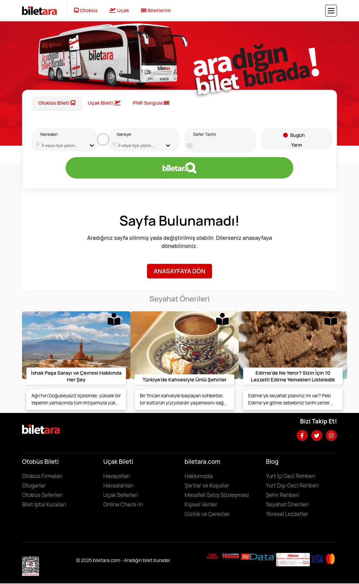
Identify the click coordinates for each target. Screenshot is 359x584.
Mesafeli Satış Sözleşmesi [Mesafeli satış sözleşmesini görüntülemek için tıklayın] (217, 495)
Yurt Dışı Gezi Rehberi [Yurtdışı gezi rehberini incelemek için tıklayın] (292, 485)
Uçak (119, 10)
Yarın (296, 145)
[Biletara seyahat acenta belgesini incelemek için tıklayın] (231, 556)
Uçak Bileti (104, 102)
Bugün (297, 135)
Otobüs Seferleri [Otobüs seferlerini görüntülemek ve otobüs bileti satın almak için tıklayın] (42, 495)
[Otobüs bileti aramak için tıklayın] (179, 168)
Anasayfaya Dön (179, 271)
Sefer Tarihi (204, 134)
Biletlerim (156, 10)
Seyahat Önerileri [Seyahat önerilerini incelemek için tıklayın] (287, 504)
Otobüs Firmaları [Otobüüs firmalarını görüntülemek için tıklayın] (42, 476)
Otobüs (86, 10)
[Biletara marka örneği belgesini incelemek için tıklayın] (212, 556)
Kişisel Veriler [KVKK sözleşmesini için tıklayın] (201, 504)
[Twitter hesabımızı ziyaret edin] (316, 435)
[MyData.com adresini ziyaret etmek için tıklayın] (258, 557)
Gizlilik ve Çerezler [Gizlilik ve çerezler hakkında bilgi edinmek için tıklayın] (207, 514)
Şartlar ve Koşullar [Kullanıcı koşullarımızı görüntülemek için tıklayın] (207, 485)
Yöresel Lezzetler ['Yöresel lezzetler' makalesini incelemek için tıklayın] (287, 514)
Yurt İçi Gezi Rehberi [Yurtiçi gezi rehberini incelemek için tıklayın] (290, 476)
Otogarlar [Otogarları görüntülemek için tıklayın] (34, 485)
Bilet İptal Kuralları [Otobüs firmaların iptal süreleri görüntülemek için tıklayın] (44, 504)
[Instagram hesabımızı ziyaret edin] (331, 435)
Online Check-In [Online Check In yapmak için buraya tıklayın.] (123, 504)
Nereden (49, 134)
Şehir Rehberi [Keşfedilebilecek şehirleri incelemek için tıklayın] (282, 495)
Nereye (124, 134)
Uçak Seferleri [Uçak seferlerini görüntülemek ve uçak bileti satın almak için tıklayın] (120, 495)
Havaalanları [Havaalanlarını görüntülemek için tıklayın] (118, 485)
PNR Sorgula (151, 102)
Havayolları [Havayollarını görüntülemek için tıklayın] (116, 476)
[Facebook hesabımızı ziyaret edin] (302, 435)
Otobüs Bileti (57, 102)
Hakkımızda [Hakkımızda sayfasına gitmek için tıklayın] (199, 476)
